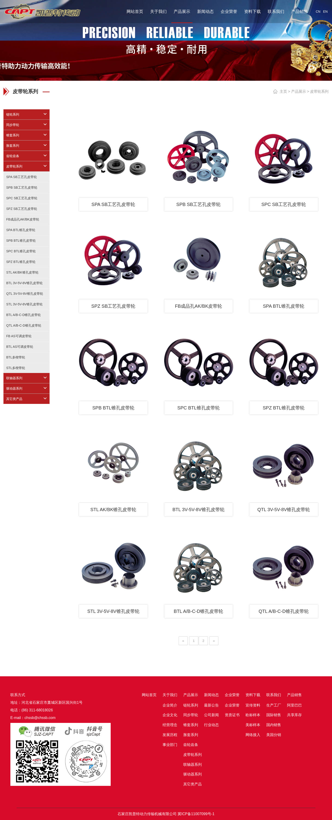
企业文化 (170, 715)
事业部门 (170, 745)
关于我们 (158, 11)
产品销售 (299, 11)
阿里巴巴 (294, 705)
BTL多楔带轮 (15, 357)
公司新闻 (211, 715)
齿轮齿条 (12, 156)
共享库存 (294, 715)
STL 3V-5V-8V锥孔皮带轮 (24, 304)
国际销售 (273, 715)
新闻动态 (205, 11)
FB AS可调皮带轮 (19, 336)
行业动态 (211, 725)
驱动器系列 (14, 388)
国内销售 (273, 725)
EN (325, 11)
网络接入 (253, 735)
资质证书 (232, 715)
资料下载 (252, 11)
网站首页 (135, 11)
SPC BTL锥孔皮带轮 (21, 251)
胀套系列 (12, 145)
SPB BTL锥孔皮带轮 (21, 240)
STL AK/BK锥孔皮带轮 (22, 272)
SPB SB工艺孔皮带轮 (21, 187)
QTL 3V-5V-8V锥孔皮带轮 (24, 293)
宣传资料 (253, 705)
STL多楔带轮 (15, 368)
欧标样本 (253, 715)
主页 (283, 91)
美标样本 (253, 725)
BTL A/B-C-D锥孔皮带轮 (23, 315)
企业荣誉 (229, 11)
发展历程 (170, 735)
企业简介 (170, 705)
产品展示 (182, 11)
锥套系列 (12, 135)
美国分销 (273, 735)
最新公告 (211, 705)
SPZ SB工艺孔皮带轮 (21, 209)
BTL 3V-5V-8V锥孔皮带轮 (24, 283)
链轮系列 (12, 114)
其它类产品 (14, 399)
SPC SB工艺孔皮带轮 (21, 198)
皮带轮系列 (14, 166)
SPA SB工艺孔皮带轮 (21, 177)
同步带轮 (12, 125)
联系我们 (276, 11)
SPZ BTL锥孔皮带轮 (21, 262)
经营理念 (170, 725)
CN (318, 11)
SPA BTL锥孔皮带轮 (20, 230)
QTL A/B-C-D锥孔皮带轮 (23, 325)
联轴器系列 (14, 378)
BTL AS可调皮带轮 (19, 347)
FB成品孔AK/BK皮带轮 (22, 219)
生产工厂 (273, 705)
